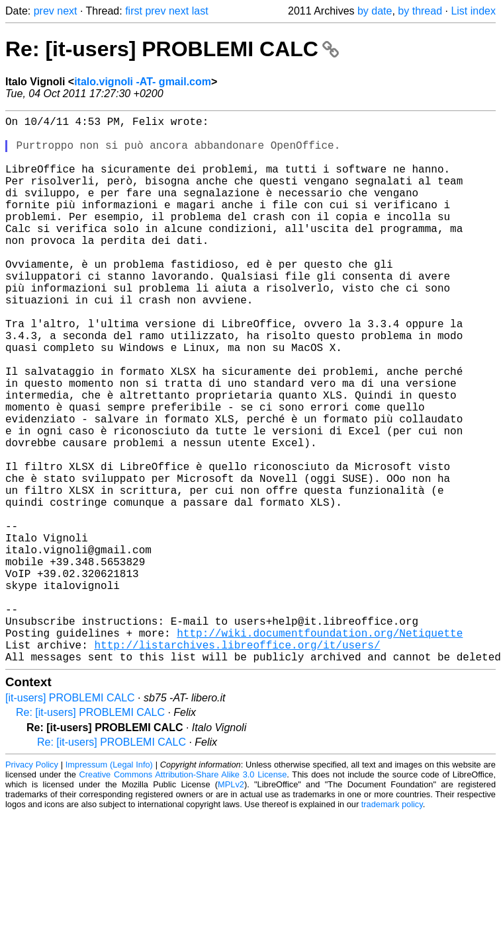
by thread (420, 11)
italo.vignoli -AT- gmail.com (142, 81)
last (200, 11)
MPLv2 (231, 906)
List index (473, 11)
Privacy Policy (31, 886)
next (67, 11)
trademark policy (392, 926)
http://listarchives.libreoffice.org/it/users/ (237, 763)
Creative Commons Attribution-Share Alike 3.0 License (183, 896)
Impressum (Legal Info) (109, 886)
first (133, 11)
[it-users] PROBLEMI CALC (70, 819)
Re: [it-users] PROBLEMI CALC (172, 49)
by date (374, 11)
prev (44, 11)
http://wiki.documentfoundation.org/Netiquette (320, 749)
